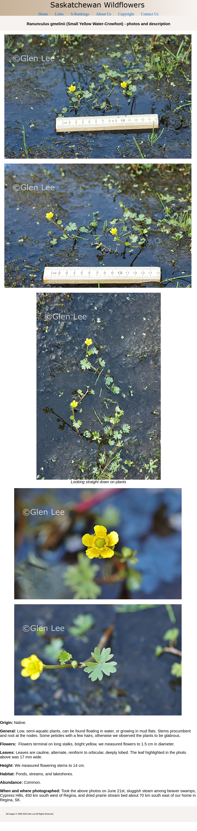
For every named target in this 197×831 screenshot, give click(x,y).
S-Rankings (80, 14)
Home (43, 14)
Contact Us (150, 14)
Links (59, 14)
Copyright (126, 14)
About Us (103, 14)
